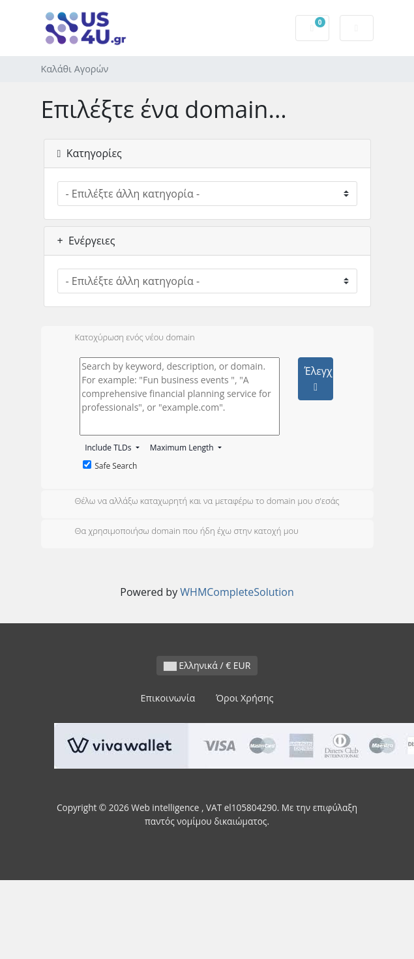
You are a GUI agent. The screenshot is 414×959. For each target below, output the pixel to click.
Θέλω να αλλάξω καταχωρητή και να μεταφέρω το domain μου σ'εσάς (197, 502)
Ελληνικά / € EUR (207, 665)
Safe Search (110, 465)
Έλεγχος (318, 378)
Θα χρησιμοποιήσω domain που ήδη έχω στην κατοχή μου (176, 532)
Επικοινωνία (168, 698)
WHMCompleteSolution (236, 592)
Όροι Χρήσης (244, 698)
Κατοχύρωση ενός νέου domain (124, 338)
